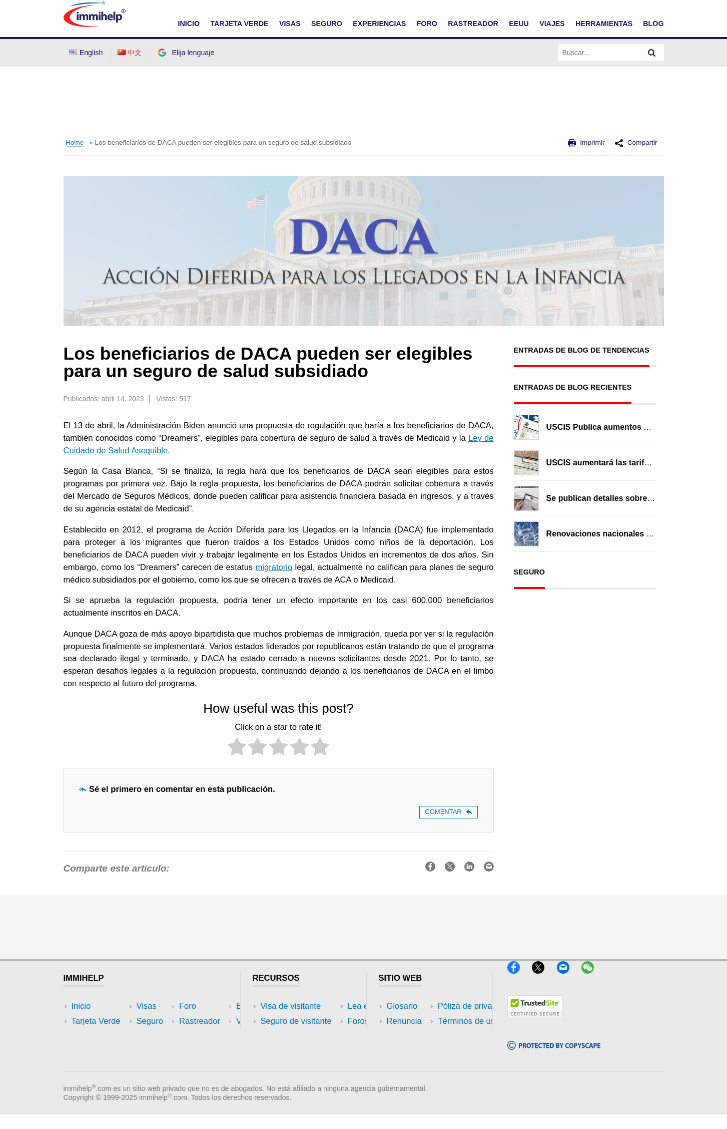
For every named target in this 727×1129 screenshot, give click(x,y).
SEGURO (326, 24)
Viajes (170, 1036)
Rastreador (179, 1006)
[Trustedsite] (535, 1022)
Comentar (448, 811)
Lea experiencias (292, 1036)
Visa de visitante (291, 1006)
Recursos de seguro (298, 1066)
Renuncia (404, 1021)
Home (75, 142)
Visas (82, 1036)
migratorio (273, 567)
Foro (80, 1066)
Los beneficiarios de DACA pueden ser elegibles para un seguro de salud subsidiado (223, 142)
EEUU (519, 24)
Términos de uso (418, 1051)
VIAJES (552, 24)
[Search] (652, 52)
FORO (427, 24)
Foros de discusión (295, 1051)
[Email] (568, 977)
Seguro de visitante (296, 1021)
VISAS (290, 24)
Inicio (81, 1006)
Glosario (402, 1006)
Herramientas (184, 1051)
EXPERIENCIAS (379, 24)
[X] (543, 977)
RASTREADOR (473, 24)
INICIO (189, 24)
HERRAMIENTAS (603, 24)
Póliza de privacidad (424, 1036)
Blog (653, 24)
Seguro (85, 1051)
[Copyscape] (553, 1054)
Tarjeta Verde (96, 1021)
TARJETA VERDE (239, 24)
